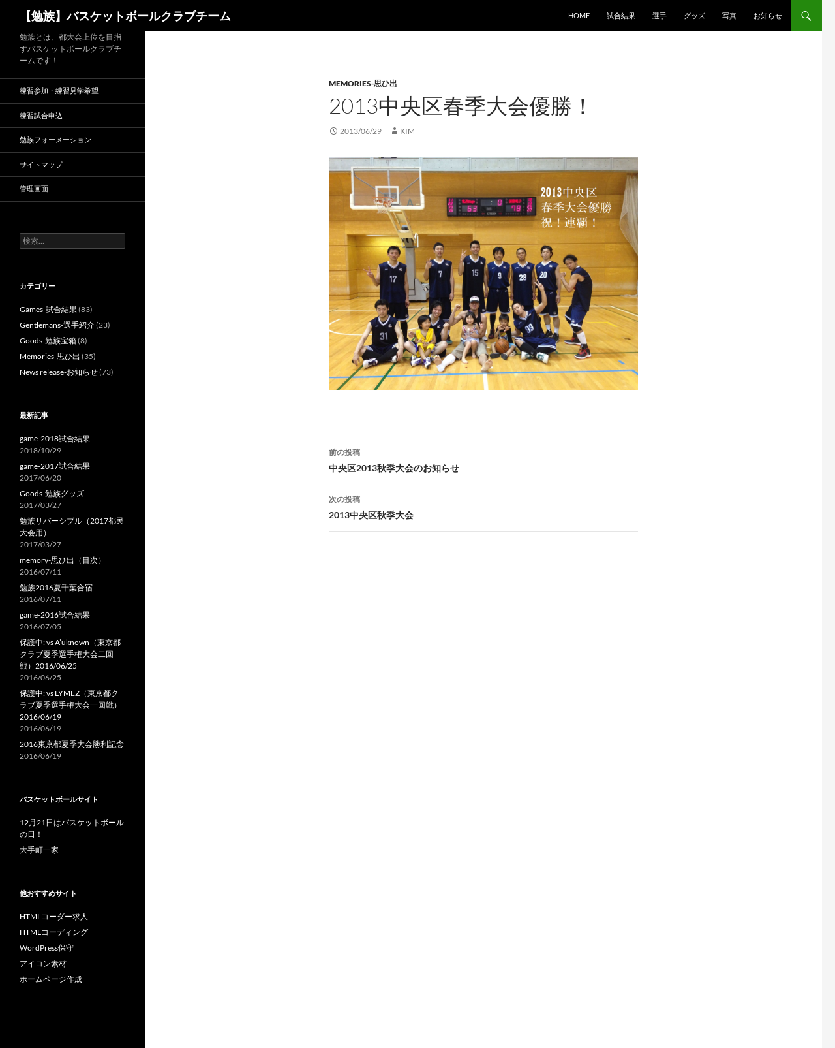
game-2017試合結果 (55, 466)
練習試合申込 (41, 115)
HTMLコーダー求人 (54, 916)
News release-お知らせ (59, 372)
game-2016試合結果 (55, 615)
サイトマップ (41, 164)
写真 (729, 15)
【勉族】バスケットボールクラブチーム (125, 15)
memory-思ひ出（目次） (63, 560)
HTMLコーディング (54, 932)
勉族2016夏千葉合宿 (56, 587)
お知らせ (767, 15)
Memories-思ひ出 (363, 83)
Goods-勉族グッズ (52, 493)
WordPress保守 (47, 948)
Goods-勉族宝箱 (48, 340)
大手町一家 (39, 850)
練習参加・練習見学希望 (59, 90)
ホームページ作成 (51, 979)
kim (407, 131)
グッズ (694, 15)
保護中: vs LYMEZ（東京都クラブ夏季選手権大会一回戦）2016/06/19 (70, 705)
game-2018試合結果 (55, 438)
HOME (579, 15)
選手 (659, 15)
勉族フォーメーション (55, 139)
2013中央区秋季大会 (483, 506)
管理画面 (34, 188)
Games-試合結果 (48, 309)
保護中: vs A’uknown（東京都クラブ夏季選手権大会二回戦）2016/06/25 (70, 654)
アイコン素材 (43, 963)
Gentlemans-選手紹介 (57, 325)
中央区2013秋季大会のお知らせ (483, 459)
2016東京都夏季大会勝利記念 (72, 744)
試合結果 (621, 15)
